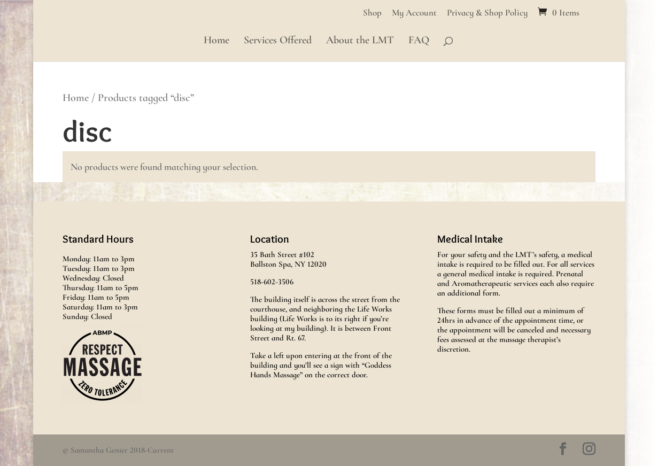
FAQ (418, 41)
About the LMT (360, 41)
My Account (414, 13)
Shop (372, 13)
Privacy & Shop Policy (487, 13)
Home (216, 41)
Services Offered (278, 41)
